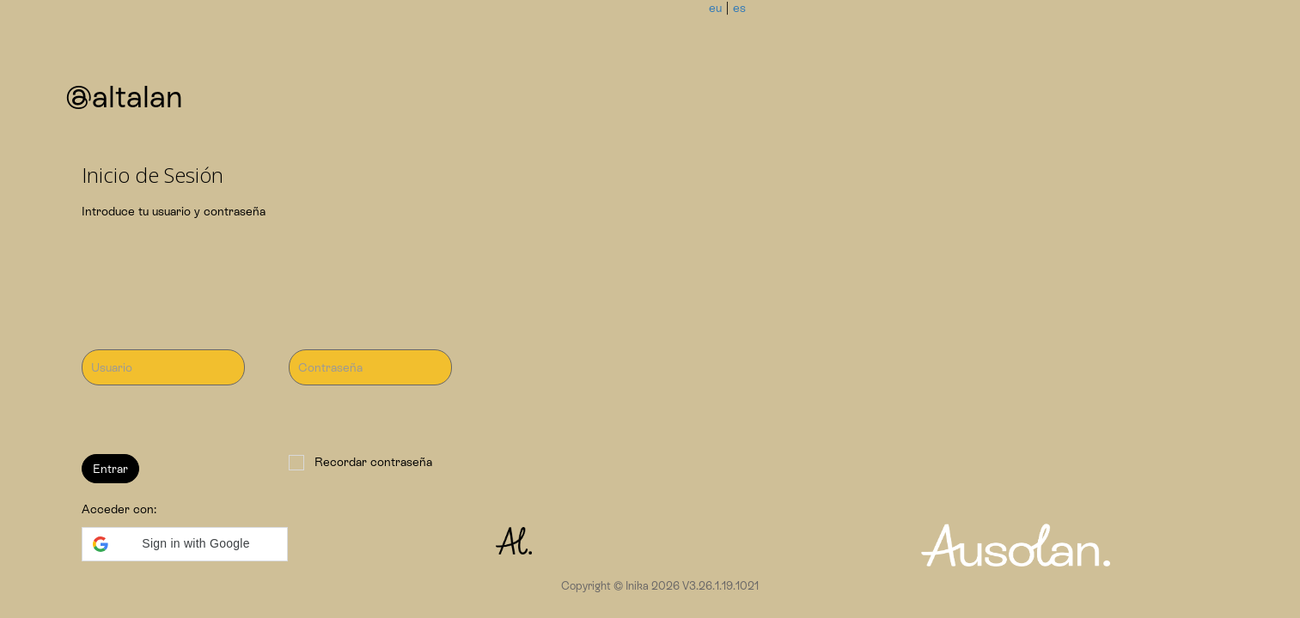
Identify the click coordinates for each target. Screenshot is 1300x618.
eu (715, 8)
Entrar (110, 469)
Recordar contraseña (360, 462)
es (739, 8)
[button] (185, 544)
